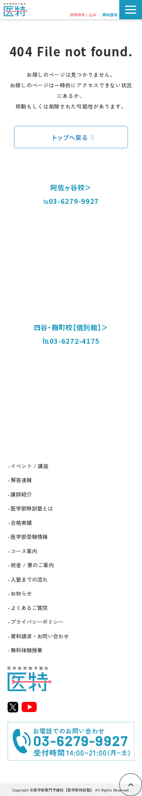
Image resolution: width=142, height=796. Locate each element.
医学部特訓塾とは (32, 508)
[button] (130, 9)
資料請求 (109, 14)
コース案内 (24, 551)
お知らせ (21, 593)
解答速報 (21, 480)
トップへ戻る (70, 137)
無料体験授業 (26, 650)
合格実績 (21, 522)
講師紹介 (21, 494)
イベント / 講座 (29, 466)
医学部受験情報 (29, 536)
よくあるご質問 (29, 607)
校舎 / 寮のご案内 (32, 565)
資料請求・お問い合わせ (40, 636)
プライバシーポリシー (37, 621)
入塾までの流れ (29, 579)
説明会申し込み (83, 14)
